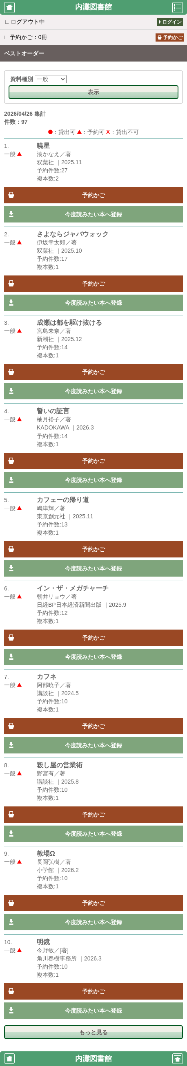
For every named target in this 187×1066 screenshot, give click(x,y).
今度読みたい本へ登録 (93, 214)
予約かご (173, 37)
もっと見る (93, 1032)
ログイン (172, 22)
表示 (93, 92)
